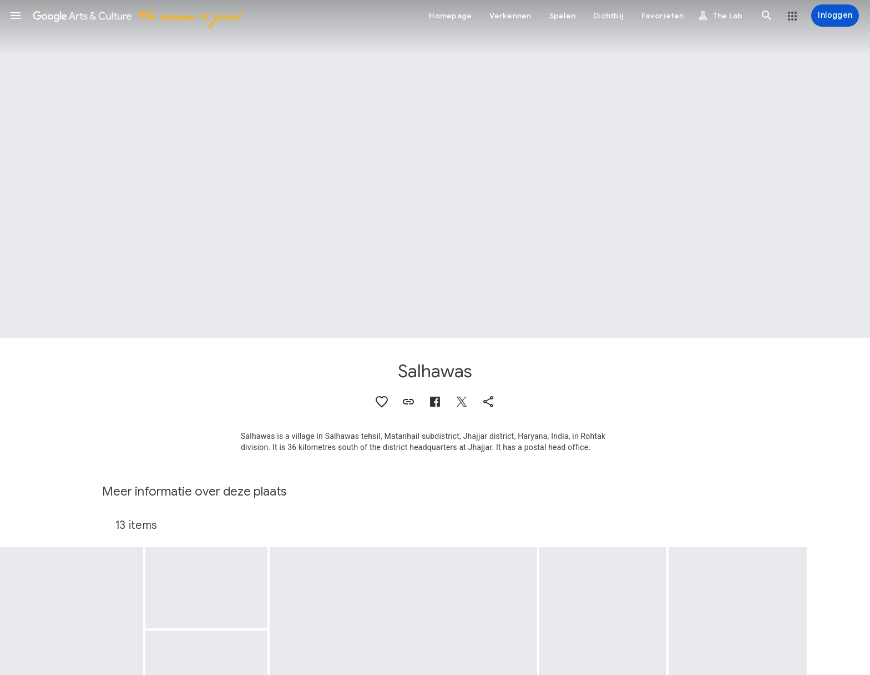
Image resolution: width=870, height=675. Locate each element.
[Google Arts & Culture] (136, 15)
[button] (15, 15)
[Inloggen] (835, 15)
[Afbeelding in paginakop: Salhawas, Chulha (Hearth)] (435, 169)
